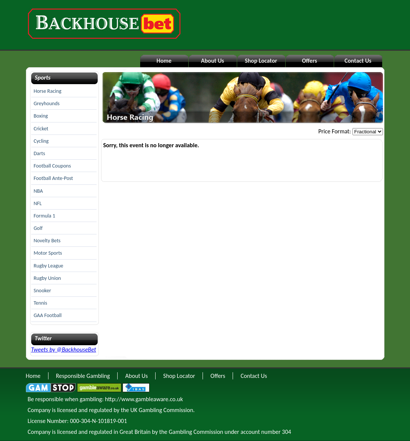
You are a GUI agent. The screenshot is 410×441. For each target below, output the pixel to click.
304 (286, 431)
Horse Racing (48, 91)
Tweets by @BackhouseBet (63, 349)
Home (164, 60)
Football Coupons (52, 166)
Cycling (41, 141)
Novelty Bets (47, 240)
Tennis (40, 303)
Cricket (41, 128)
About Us (212, 60)
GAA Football (48, 315)
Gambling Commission (196, 431)
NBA (38, 191)
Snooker (42, 290)
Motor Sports (48, 253)
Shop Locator (261, 60)
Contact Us (358, 60)
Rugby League (49, 266)
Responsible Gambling (83, 375)
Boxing (41, 116)
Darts (39, 153)
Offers (309, 60)
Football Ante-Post (53, 178)
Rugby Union (47, 278)
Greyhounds (47, 103)
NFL (38, 203)
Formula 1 (44, 216)
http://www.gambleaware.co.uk (144, 399)
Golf (38, 228)
